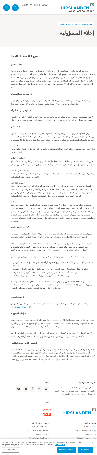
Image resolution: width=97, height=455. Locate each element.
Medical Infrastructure (85, 430)
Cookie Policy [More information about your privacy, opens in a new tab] (60, 445)
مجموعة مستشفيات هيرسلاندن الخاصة (76, 24)
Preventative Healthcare (38, 438)
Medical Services (40, 423)
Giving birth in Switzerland (37, 430)
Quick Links (90, 423)
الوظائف (45, 5)
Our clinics (90, 434)
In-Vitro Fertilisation (40, 427)
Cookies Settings (10, 450)
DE (38, 5)
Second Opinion (41, 434)
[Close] (93, 442)
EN (35, 5)
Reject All (85, 450)
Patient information (86, 438)
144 (47, 414)
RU (27, 5)
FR (31, 5)
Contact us (90, 427)
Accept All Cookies (67, 450)
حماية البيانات (20, 307)
